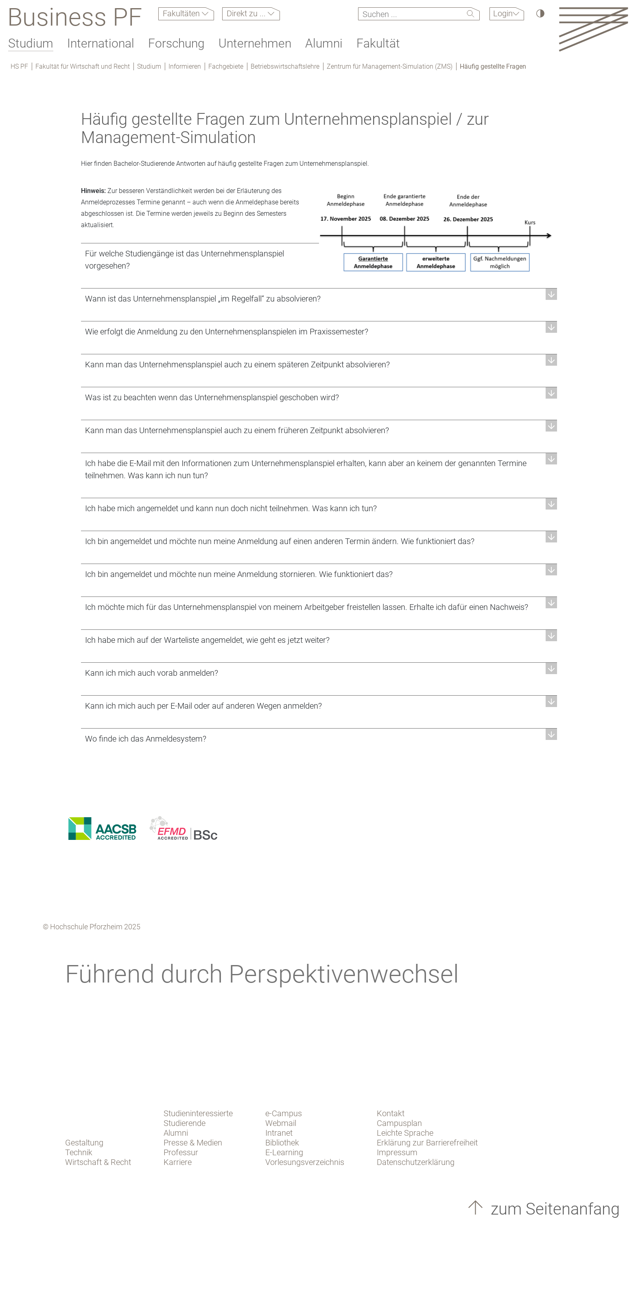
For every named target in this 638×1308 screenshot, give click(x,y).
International (100, 43)
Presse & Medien (193, 1142)
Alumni (324, 43)
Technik (78, 1152)
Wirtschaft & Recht (98, 1162)
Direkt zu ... (247, 13)
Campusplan (399, 1123)
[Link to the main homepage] (593, 29)
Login (503, 13)
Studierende (184, 1123)
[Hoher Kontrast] (540, 13)
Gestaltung (84, 1142)
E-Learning (284, 1152)
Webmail (280, 1123)
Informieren (184, 66)
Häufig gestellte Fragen (493, 66)
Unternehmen (254, 43)
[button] (319, 298)
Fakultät (378, 43)
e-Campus (283, 1113)
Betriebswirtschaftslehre (285, 66)
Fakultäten (182, 13)
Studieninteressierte (198, 1113)
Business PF (74, 17)
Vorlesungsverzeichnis (304, 1162)
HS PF (19, 66)
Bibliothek (282, 1142)
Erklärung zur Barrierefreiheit (427, 1142)
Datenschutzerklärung (415, 1162)
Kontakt (390, 1113)
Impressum (397, 1152)
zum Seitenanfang (553, 1209)
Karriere (178, 1162)
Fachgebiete (225, 66)
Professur (181, 1152)
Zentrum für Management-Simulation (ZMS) (389, 66)
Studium (30, 43)
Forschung (176, 43)
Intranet (279, 1133)
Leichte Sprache (405, 1133)
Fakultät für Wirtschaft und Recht (82, 66)
